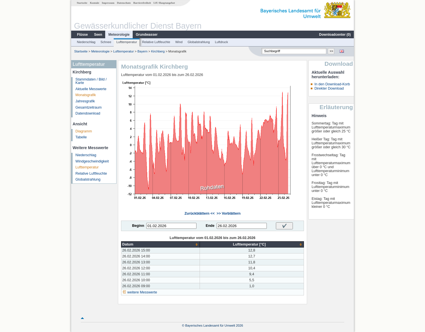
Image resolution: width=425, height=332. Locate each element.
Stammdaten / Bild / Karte (91, 81)
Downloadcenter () (335, 35)
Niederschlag (86, 42)
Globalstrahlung (199, 42)
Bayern (142, 51)
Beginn (138, 226)
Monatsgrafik (85, 95)
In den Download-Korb (332, 84)
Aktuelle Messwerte (90, 89)
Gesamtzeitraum (88, 107)
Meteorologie (119, 35)
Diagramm (83, 131)
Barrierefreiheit (142, 2)
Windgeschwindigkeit (92, 161)
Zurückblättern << (200, 213)
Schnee (106, 42)
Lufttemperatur (126, 42)
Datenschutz (124, 2)
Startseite (82, 2)
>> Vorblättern (228, 213)
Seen (98, 35)
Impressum (108, 2)
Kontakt (94, 2)
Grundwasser (147, 35)
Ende (210, 226)
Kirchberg (158, 51)
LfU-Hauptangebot (164, 2)
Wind (179, 42)
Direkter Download (329, 88)
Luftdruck (221, 42)
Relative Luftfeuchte (156, 42)
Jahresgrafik (85, 101)
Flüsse (82, 35)
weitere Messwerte (142, 292)
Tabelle (81, 137)
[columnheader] (160, 245)
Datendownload (87, 113)
